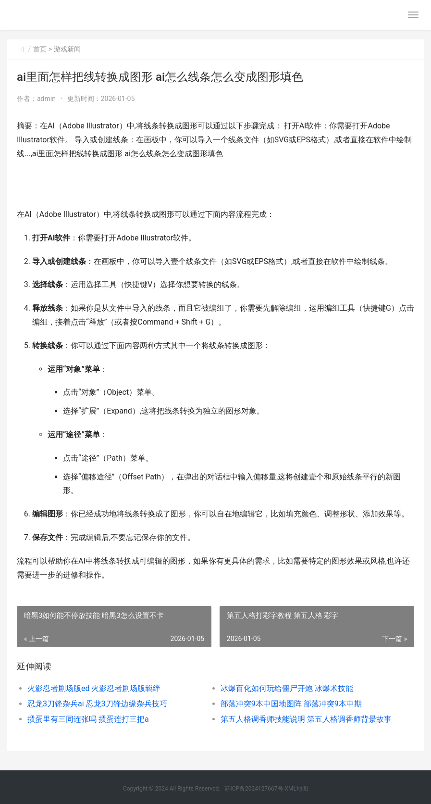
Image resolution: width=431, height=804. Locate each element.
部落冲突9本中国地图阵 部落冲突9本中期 (291, 703)
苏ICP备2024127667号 (253, 788)
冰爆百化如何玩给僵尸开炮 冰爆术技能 (287, 688)
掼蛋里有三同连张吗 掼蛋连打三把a (88, 719)
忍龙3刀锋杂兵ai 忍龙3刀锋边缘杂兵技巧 (97, 703)
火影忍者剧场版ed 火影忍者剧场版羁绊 (93, 688)
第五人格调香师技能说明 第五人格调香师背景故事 (306, 719)
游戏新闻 (67, 49)
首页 (40, 49)
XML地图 (296, 788)
